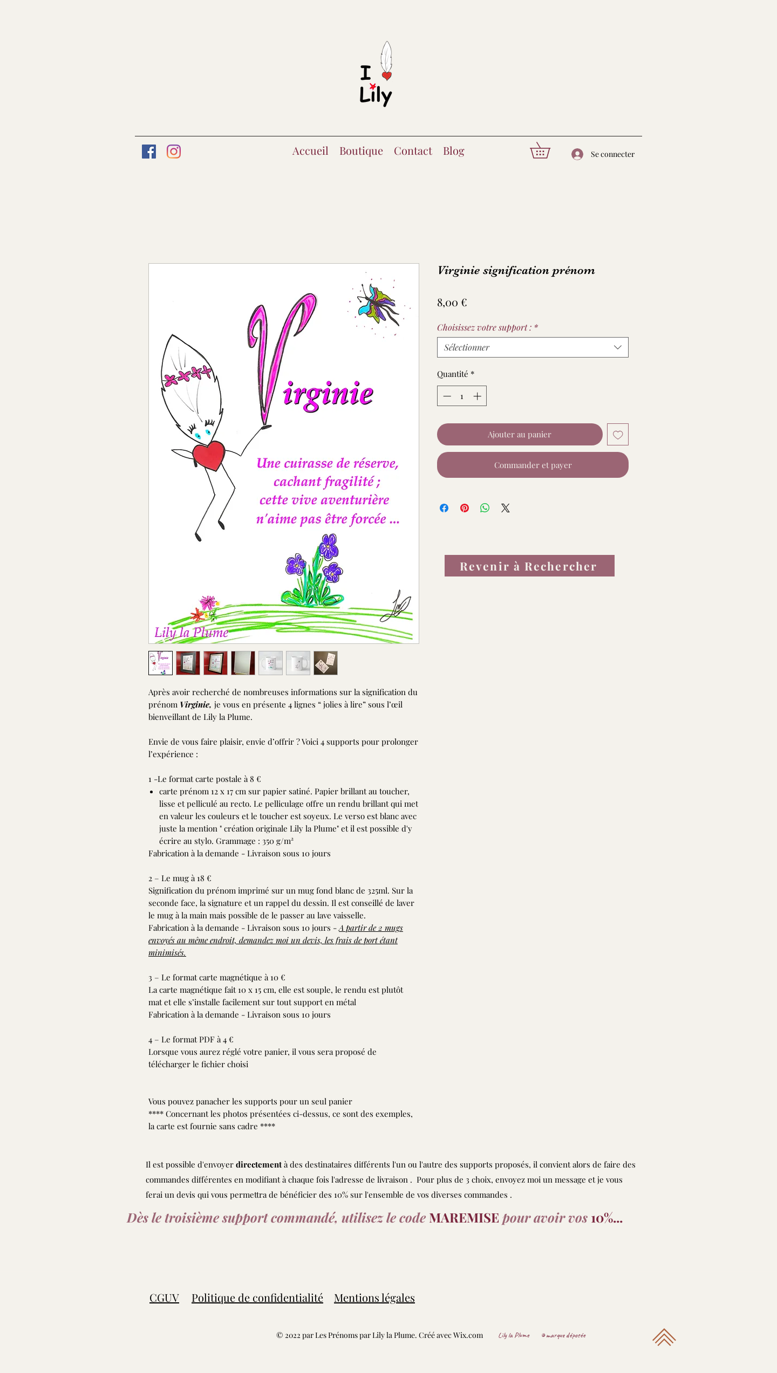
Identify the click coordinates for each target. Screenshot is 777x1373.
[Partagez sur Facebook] (444, 508)
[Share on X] (505, 508)
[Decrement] (446, 396)
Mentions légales (374, 1297)
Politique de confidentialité (257, 1297)
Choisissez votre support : (487, 327)
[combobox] (533, 347)
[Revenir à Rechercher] (530, 565)
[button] (548, 150)
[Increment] (478, 396)
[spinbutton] (462, 396)
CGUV (164, 1297)
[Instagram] (174, 152)
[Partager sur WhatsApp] (485, 508)
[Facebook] (149, 152)
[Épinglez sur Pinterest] (464, 508)
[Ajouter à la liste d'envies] (618, 434)
